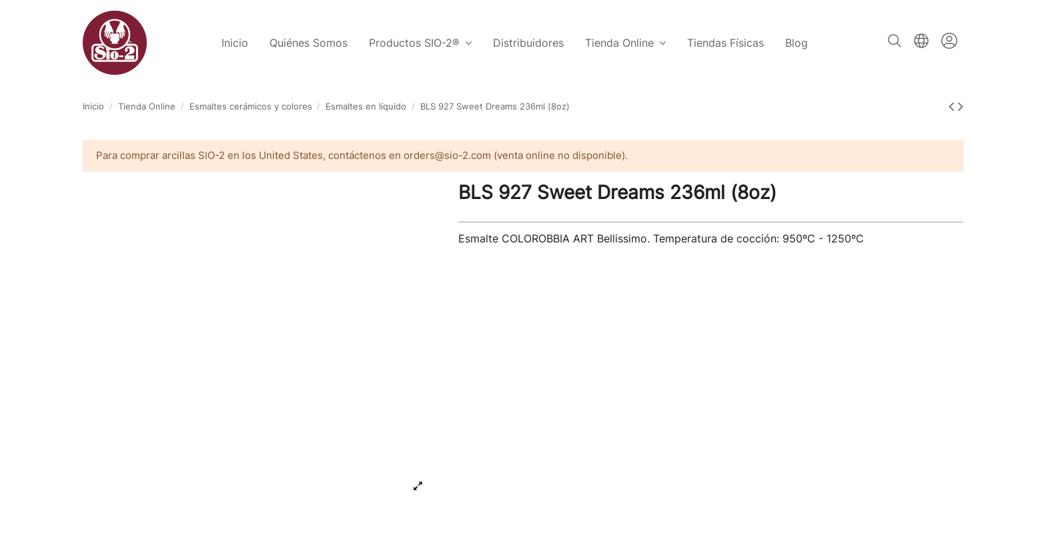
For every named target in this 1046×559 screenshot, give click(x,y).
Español (921, 41)
